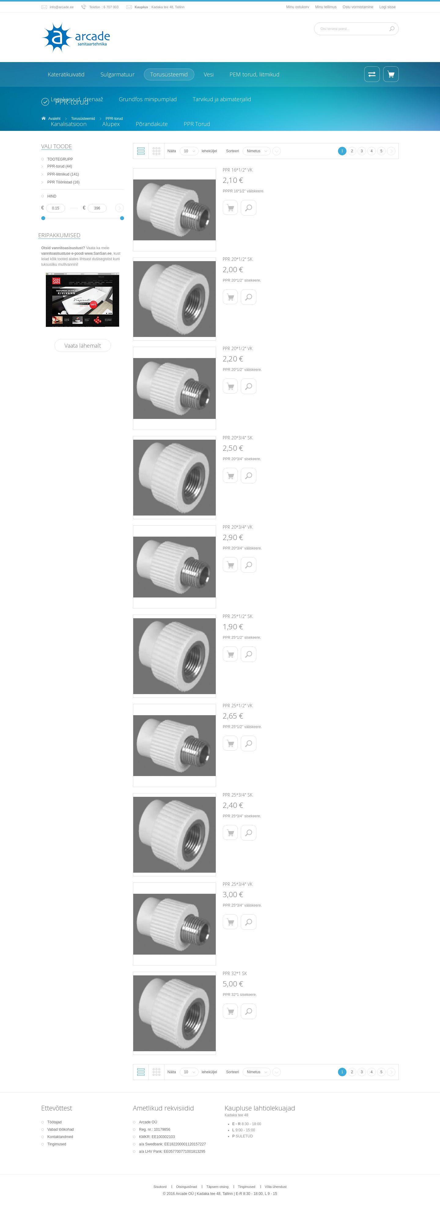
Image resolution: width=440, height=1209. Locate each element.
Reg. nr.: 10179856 (154, 1129)
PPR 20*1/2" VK (237, 348)
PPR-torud (55, 166)
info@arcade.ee (62, 7)
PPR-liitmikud (58, 174)
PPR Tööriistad (59, 182)
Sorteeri (232, 151)
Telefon (94, 7)
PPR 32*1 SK (235, 973)
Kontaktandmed (60, 1137)
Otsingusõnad (186, 1187)
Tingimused (56, 1144)
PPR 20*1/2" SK (237, 259)
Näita (171, 151)
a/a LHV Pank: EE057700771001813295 (172, 1151)
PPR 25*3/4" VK (237, 884)
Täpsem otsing (217, 1187)
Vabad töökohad (60, 1129)
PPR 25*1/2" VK (237, 705)
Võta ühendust (276, 1187)
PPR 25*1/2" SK (237, 616)
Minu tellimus (326, 7)
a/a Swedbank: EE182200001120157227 (172, 1144)
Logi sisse (388, 7)
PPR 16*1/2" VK (237, 170)
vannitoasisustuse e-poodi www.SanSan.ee (76, 253)
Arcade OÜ (148, 1122)
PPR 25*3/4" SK (237, 795)
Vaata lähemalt (82, 345)
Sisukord (160, 1187)
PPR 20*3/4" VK (237, 527)
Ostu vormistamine (358, 7)
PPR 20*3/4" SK (237, 438)
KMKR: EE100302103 (157, 1137)
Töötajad (54, 1122)
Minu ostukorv (297, 7)
